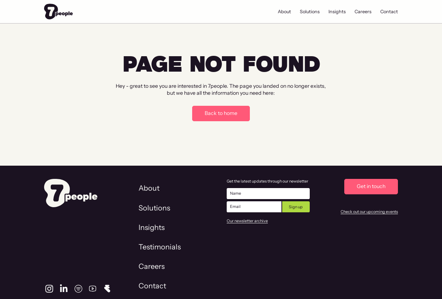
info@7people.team (70, 270)
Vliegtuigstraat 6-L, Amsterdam (88, 282)
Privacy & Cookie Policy (374, 282)
